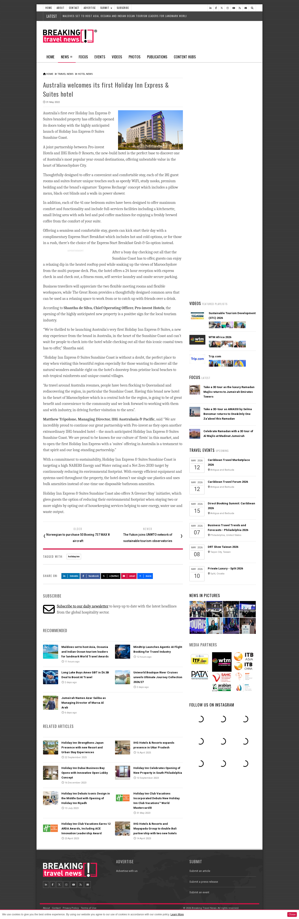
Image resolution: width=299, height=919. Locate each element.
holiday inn (74, 556)
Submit (106, 8)
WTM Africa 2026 (220, 337)
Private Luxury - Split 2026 (225, 568)
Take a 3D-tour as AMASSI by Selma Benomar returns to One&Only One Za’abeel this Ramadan (227, 414)
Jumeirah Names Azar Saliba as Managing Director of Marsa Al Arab (83, 702)
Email (129, 575)
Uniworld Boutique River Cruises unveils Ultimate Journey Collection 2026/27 (157, 676)
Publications (157, 56)
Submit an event (199, 891)
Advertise (90, 8)
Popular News (239, 163)
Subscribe (123, 8)
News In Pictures (204, 595)
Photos (135, 56)
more (145, 575)
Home (48, 8)
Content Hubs (185, 56)
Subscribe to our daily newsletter (83, 605)
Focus (83, 56)
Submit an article (199, 870)
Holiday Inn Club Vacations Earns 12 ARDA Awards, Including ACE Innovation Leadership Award (85, 827)
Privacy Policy (71, 907)
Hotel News (85, 74)
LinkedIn (70, 575)
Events (99, 56)
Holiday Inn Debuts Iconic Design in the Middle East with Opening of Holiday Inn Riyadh (85, 797)
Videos (117, 56)
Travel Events (202, 450)
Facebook (90, 575)
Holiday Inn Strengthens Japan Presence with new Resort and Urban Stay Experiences (82, 746)
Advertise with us (127, 870)
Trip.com (215, 356)
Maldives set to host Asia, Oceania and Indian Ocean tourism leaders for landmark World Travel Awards (85, 651)
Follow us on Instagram (211, 705)
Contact (74, 8)
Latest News (206, 163)
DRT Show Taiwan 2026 (223, 546)
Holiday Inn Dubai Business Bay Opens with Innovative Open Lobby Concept (84, 772)
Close (292, 914)
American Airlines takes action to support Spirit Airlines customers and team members (229, 230)
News (66, 58)
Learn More (177, 914)
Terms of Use (88, 907)
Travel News (66, 74)
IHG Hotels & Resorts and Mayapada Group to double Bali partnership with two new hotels (155, 827)
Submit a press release (203, 881)
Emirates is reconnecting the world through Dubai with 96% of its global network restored (227, 281)
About (60, 8)
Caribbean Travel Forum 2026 (228, 481)
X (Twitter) (110, 575)
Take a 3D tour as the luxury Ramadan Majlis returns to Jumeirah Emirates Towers (228, 391)
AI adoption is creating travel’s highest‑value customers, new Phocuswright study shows (224, 255)
